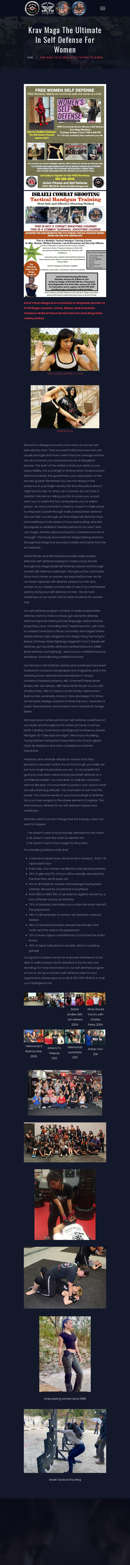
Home (30, 57)
